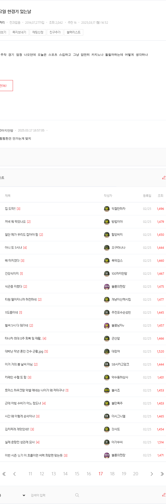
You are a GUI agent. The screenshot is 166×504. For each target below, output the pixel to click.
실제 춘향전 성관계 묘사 (20, 442)
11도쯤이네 (11, 312)
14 (65, 473)
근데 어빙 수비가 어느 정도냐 (23, 403)
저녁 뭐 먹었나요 (15, 222)
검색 (77, 495)
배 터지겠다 (12, 260)
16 (89, 473)
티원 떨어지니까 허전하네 (21, 299)
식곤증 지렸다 (13, 286)
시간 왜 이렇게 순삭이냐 (20, 416)
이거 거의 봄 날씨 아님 (19, 364)
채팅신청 (37, 32)
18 (112, 473)
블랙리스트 (74, 32)
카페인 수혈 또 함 (15, 377)
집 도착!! (10, 209)
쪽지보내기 (19, 32)
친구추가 (55, 32)
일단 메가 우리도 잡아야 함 (21, 235)
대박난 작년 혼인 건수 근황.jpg (24, 351)
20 (135, 473)
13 (54, 473)
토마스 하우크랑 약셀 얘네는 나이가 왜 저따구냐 (34, 390)
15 (77, 473)
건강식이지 (12, 273)
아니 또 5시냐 (13, 248)
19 (124, 473)
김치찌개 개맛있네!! (17, 429)
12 (42, 473)
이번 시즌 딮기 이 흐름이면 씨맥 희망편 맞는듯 (34, 455)
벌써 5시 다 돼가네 (16, 325)
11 (30, 473)
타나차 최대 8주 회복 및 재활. (23, 338)
